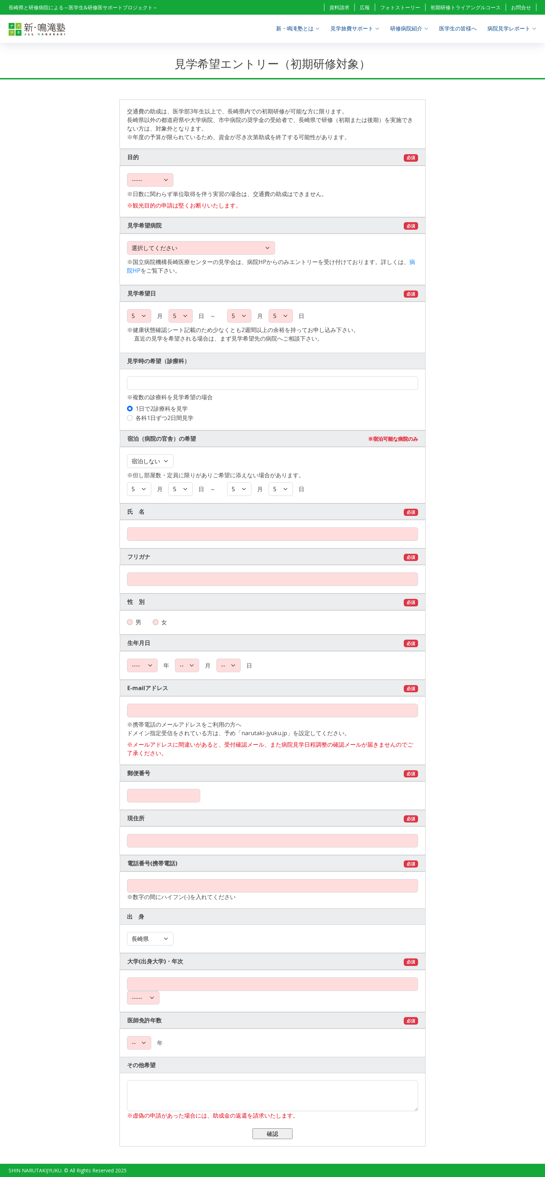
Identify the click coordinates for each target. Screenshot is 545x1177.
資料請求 (339, 7)
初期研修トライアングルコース (466, 7)
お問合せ (521, 7)
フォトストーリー (400, 7)
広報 (365, 7)
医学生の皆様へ (458, 28)
